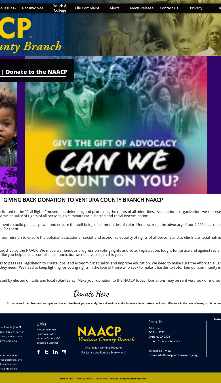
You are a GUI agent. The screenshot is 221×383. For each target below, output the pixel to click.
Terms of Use (66, 378)
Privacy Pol (83, 378)
